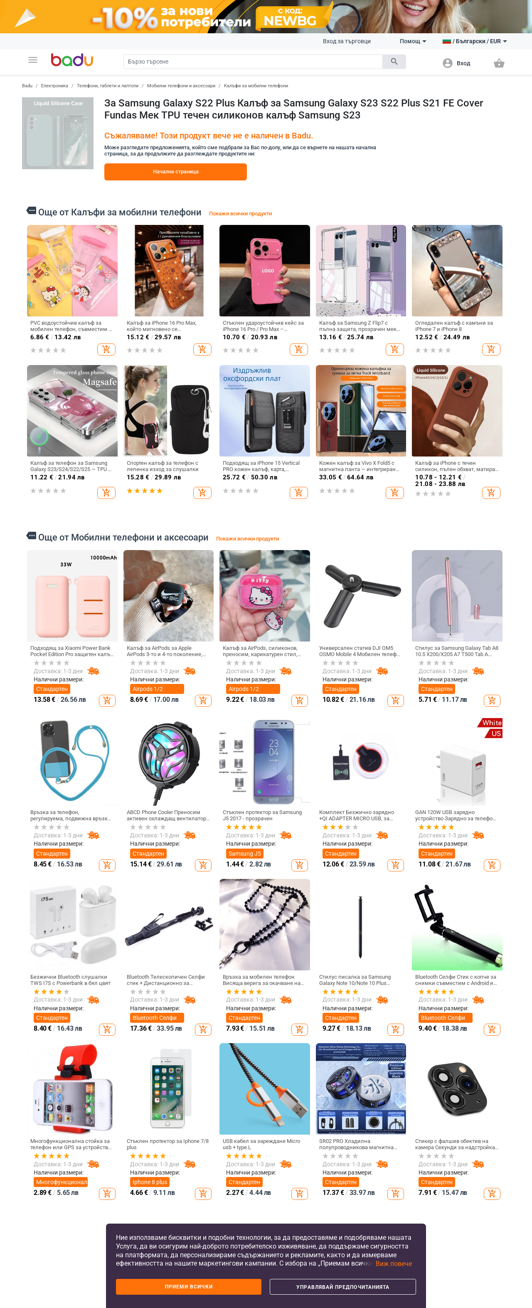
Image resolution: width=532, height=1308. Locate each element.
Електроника (54, 86)
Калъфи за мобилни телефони (256, 86)
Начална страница (176, 171)
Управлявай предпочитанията (342, 1287)
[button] (33, 60)
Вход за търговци (347, 41)
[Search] (253, 61)
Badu (27, 86)
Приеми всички (189, 1287)
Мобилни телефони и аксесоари (181, 86)
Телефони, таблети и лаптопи (107, 86)
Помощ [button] (413, 41)
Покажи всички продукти (240, 213)
